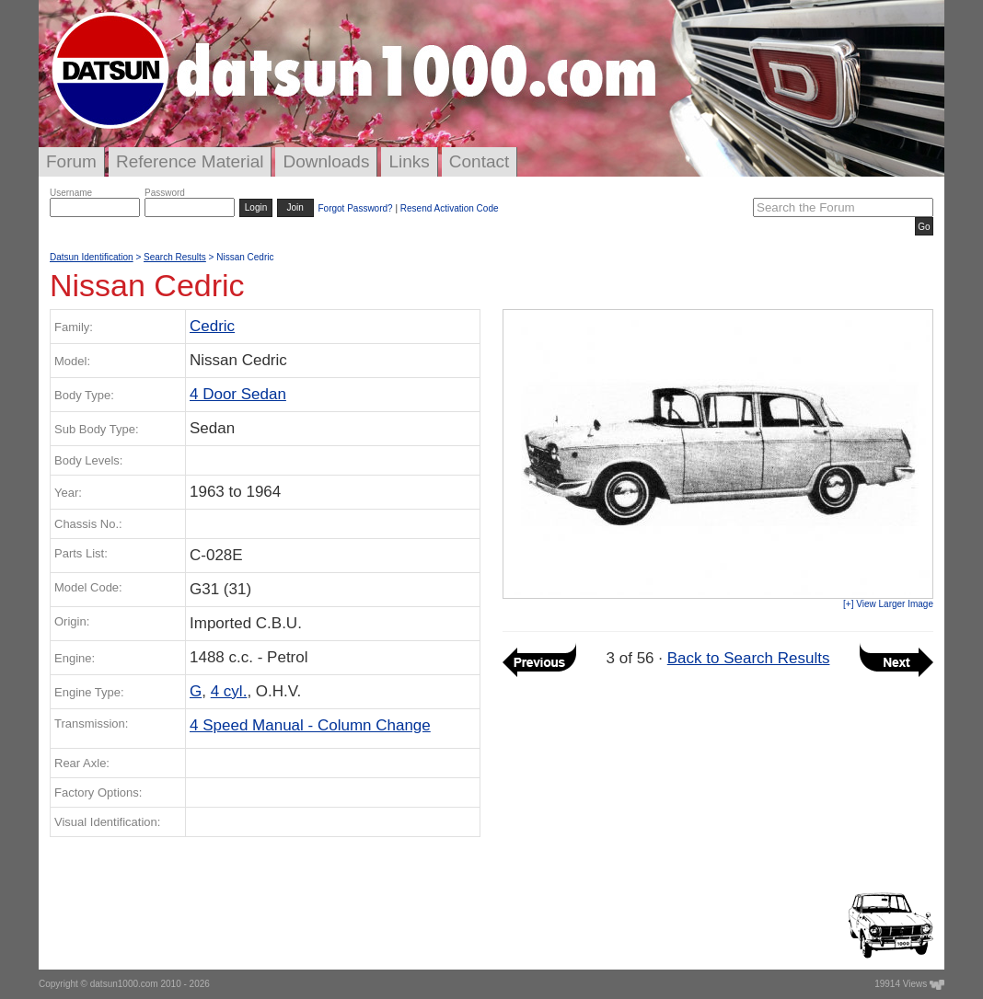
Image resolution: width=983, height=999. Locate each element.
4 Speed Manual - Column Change (310, 725)
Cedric (212, 326)
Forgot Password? (355, 208)
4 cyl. (229, 691)
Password (165, 193)
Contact (479, 161)
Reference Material (190, 161)
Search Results (175, 257)
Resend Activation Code (449, 208)
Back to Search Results (748, 658)
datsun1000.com (124, 984)
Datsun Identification (91, 257)
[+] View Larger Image (888, 604)
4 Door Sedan (238, 394)
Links (408, 161)
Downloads (326, 161)
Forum (71, 161)
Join (295, 207)
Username (71, 193)
